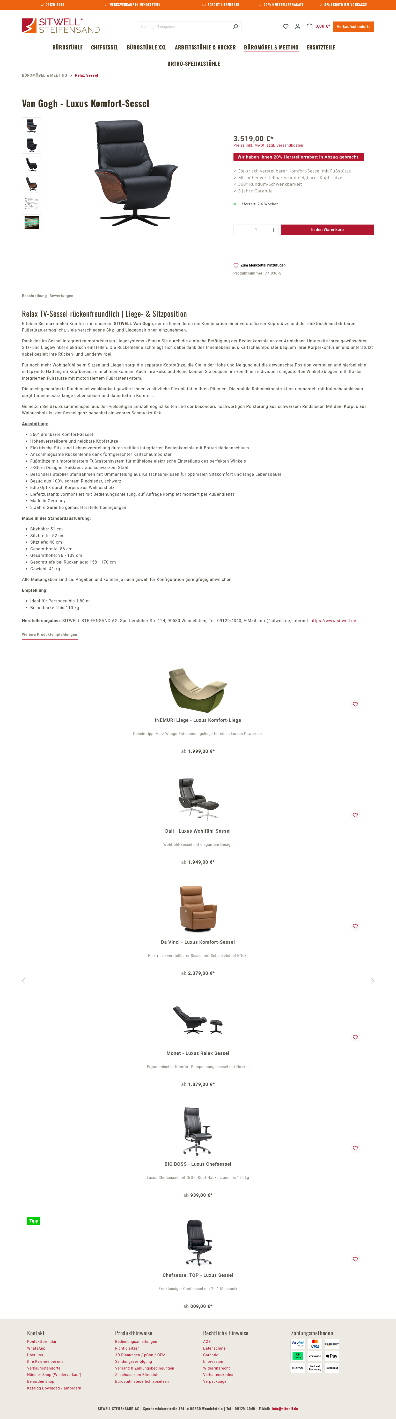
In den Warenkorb (327, 229)
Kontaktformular (42, 1341)
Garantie (210, 1355)
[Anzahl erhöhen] (273, 230)
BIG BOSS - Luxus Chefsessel (198, 1164)
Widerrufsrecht (216, 1368)
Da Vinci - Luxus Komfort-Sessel (198, 942)
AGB (207, 1341)
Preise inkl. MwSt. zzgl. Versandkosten (268, 145)
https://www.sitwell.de (333, 620)
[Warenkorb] (319, 26)
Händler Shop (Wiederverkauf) (54, 1375)
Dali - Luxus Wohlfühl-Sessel (198, 831)
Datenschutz (214, 1348)
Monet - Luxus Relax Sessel (197, 1053)
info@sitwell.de (285, 1408)
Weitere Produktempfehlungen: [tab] (50, 634)
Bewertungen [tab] (61, 296)
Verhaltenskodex (218, 1375)
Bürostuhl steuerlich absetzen (142, 1381)
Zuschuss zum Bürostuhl (137, 1375)
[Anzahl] (256, 230)
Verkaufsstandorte (354, 27)
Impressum (213, 1361)
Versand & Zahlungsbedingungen (144, 1368)
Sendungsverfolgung (133, 1361)
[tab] (34, 296)
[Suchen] (235, 26)
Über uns (35, 1355)
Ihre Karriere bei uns (45, 1361)
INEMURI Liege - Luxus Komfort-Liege (198, 720)
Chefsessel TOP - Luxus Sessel (198, 1275)
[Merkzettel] (286, 26)
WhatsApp (36, 1348)
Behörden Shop (40, 1381)
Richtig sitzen (127, 1348)
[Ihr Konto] (298, 26)
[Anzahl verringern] (238, 230)
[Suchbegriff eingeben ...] (184, 26)
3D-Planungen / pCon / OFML (141, 1355)
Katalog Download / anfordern (54, 1388)
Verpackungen (216, 1381)
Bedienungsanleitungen (136, 1341)
